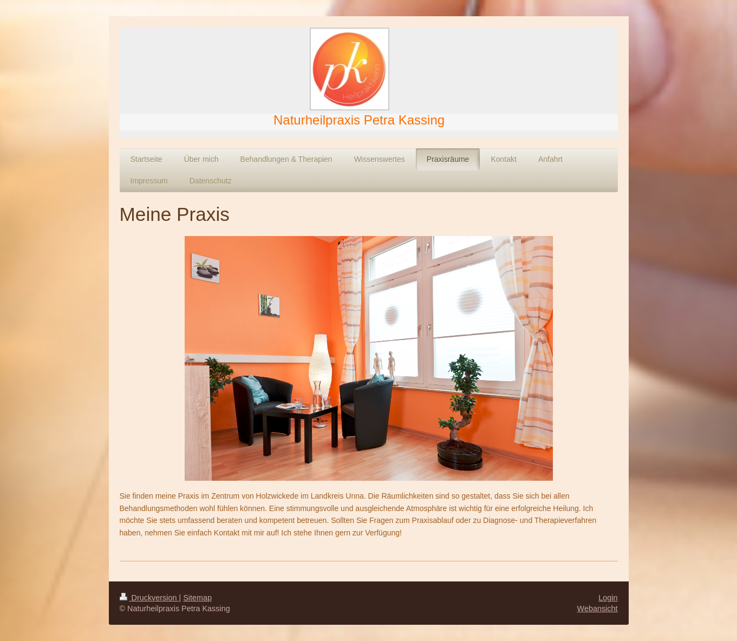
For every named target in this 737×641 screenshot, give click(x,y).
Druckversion (149, 597)
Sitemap (197, 597)
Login (607, 597)
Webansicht (597, 608)
